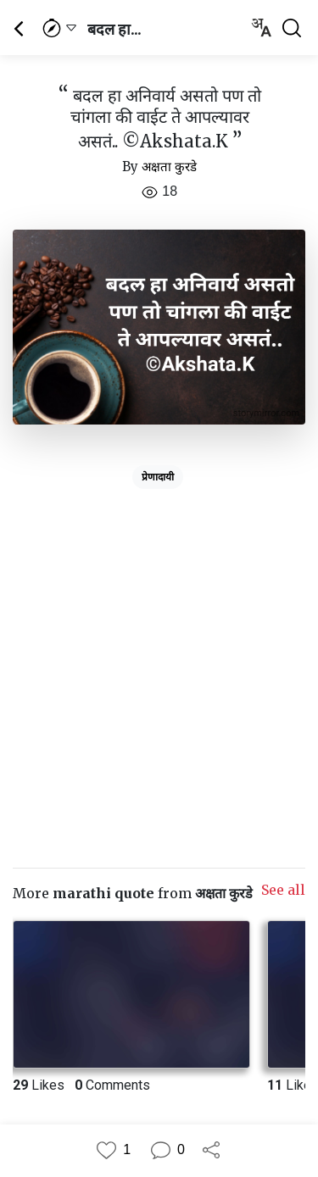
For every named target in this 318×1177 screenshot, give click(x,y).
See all (283, 889)
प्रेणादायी (157, 477)
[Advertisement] (159, 654)
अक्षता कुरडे (169, 166)
